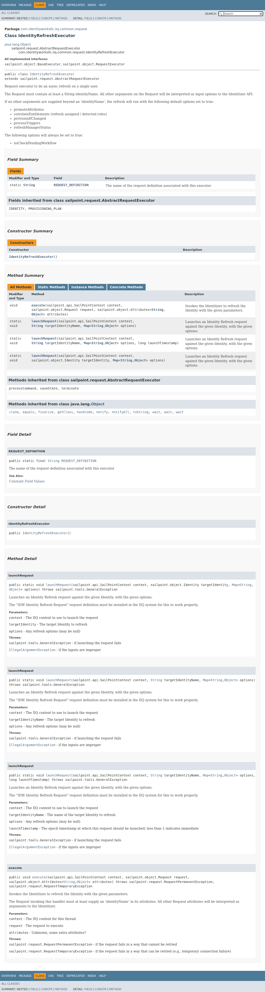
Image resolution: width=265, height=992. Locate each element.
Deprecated (75, 5)
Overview (8, 5)
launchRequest (44, 321)
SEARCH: (211, 13)
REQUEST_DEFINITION (71, 185)
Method (61, 18)
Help (102, 5)
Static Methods (51, 287)
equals (28, 412)
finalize (45, 412)
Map (86, 326)
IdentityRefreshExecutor (52, 74)
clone (14, 412)
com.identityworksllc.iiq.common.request (54, 29)
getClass (65, 412)
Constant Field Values (27, 481)
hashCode (84, 412)
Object (37, 314)
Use (51, 5)
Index (92, 5)
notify (102, 412)
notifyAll (120, 412)
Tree (60, 5)
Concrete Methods (126, 287)
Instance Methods (87, 287)
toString (141, 412)
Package (25, 5)
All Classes (10, 12)
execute (38, 305)
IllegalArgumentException (32, 650)
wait (156, 412)
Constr (46, 18)
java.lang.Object (18, 44)
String (29, 185)
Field (34, 18)
